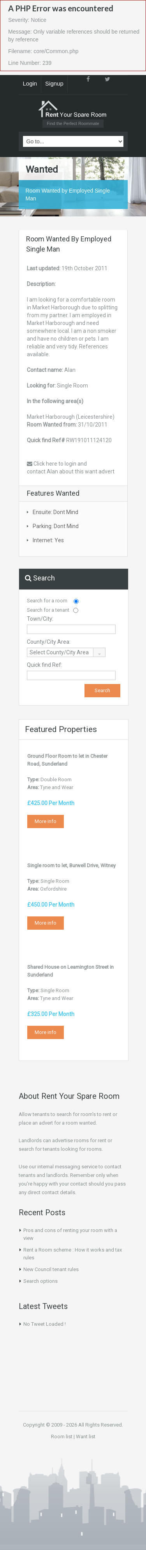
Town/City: (40, 619)
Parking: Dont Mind (56, 526)
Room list (61, 1436)
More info (45, 821)
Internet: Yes (48, 540)
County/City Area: (48, 642)
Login (30, 83)
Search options (40, 1281)
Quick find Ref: (44, 665)
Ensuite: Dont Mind (55, 512)
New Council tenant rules (51, 1269)
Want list (85, 1436)
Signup (54, 83)
